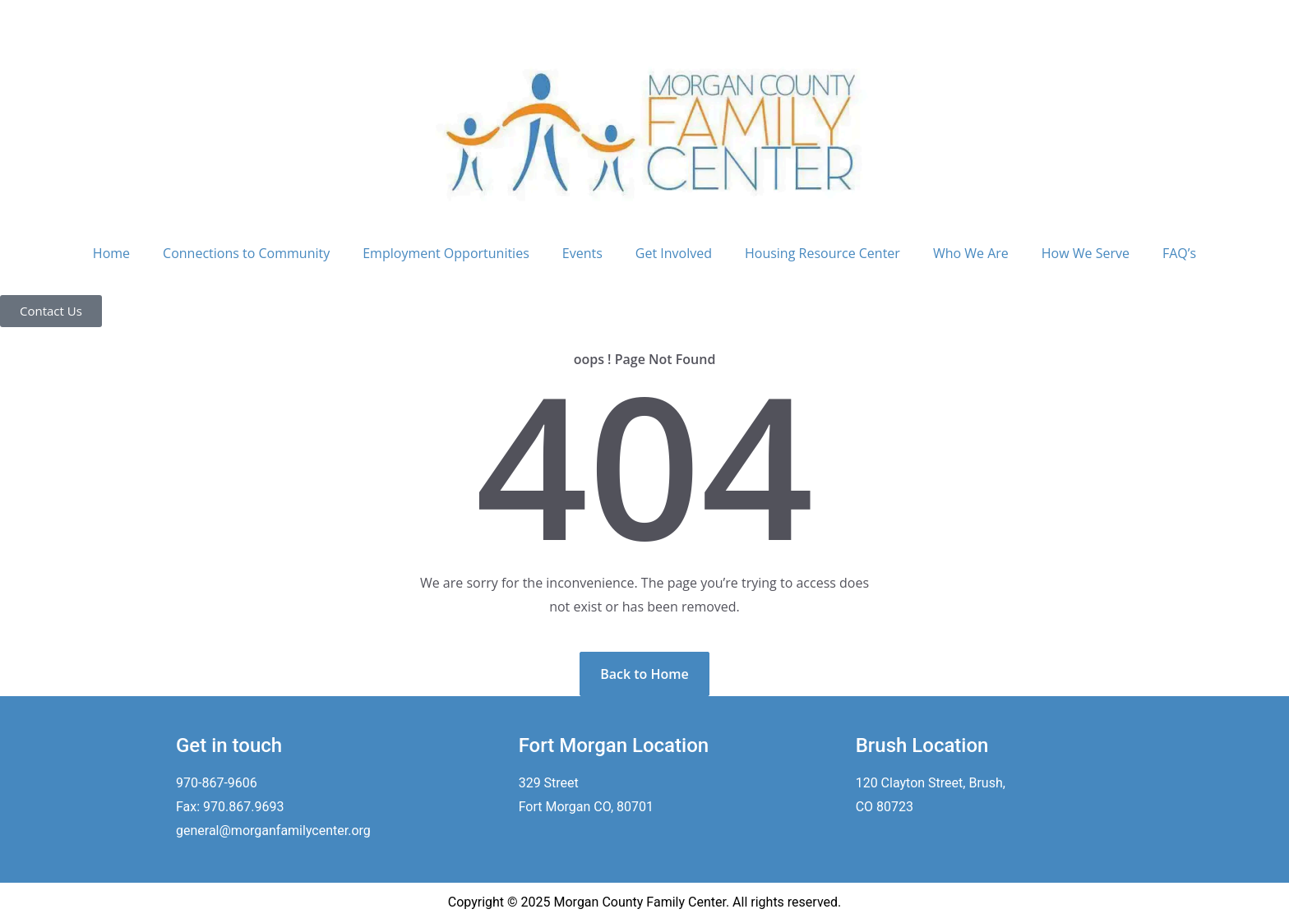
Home (111, 253)
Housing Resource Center (822, 253)
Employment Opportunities (446, 253)
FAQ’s (1179, 253)
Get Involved (673, 253)
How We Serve (1086, 253)
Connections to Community (246, 253)
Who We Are (971, 253)
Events (582, 253)
